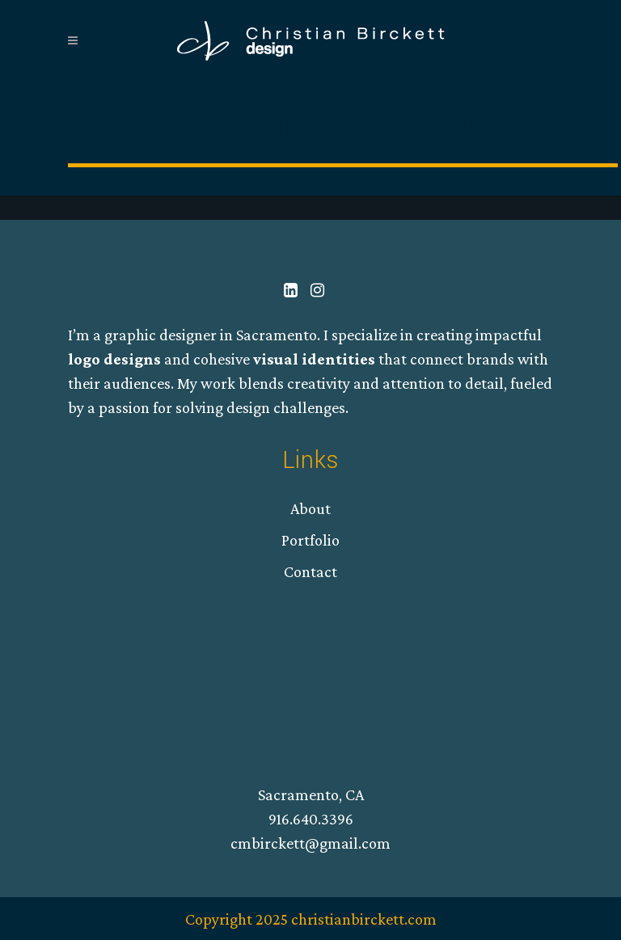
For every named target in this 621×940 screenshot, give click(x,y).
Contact (310, 571)
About (310, 508)
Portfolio (310, 540)
